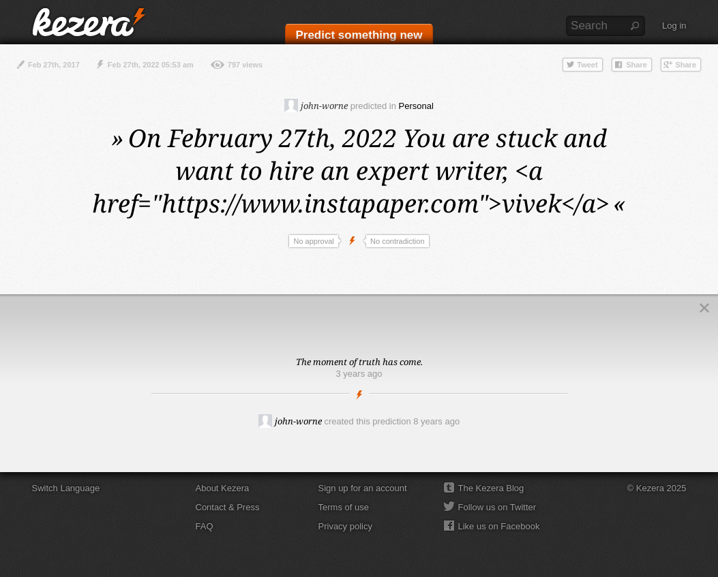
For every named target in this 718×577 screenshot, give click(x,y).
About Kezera (223, 488)
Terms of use (343, 507)
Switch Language (66, 488)
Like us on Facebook (499, 526)
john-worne (316, 105)
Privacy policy (345, 526)
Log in (674, 25)
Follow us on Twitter (497, 507)
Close (704, 308)
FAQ (204, 526)
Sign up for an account (362, 488)
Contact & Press (228, 507)
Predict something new (358, 35)
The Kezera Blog (491, 488)
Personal (416, 106)
